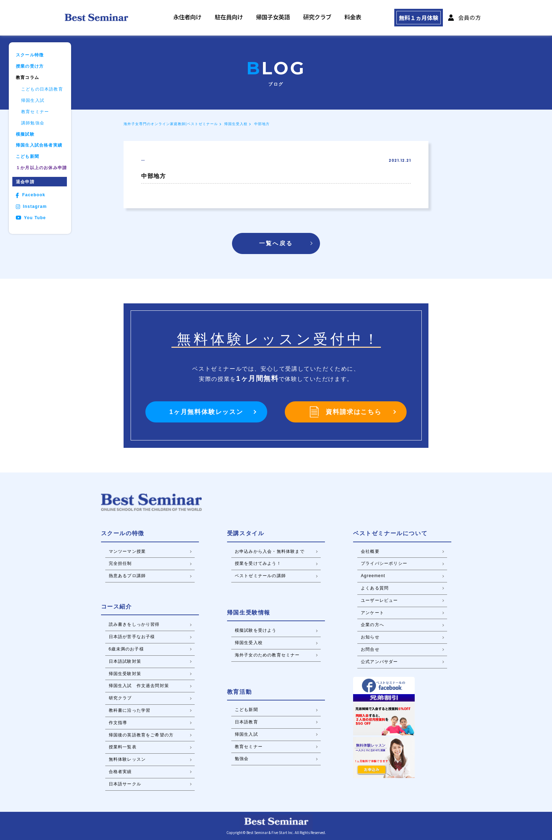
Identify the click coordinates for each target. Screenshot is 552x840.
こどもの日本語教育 (42, 89)
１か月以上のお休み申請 (41, 168)
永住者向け (204, 17)
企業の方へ (372, 624)
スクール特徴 (30, 55)
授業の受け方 (30, 66)
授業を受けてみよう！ (258, 563)
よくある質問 (375, 588)
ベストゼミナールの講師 (260, 575)
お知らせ (370, 637)
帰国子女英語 (280, 17)
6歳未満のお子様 (126, 649)
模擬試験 (25, 134)
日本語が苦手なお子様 (132, 636)
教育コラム (27, 77)
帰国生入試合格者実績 (39, 145)
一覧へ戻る (276, 243)
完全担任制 (120, 563)
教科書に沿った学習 (130, 710)
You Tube (31, 218)
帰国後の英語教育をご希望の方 (141, 735)
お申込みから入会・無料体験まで (270, 551)
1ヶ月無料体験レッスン (206, 411)
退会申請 (25, 181)
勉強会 (242, 758)
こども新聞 (27, 156)
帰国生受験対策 (125, 673)
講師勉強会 (32, 123)
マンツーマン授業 (127, 551)
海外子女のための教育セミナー (267, 655)
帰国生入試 (32, 100)
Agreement (373, 575)
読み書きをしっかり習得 (134, 624)
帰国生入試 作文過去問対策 (139, 685)
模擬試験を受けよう (256, 630)
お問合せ (370, 649)
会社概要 (370, 551)
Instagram (31, 206)
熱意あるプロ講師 (127, 575)
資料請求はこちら (345, 412)
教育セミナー (35, 112)
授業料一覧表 (123, 747)
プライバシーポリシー (384, 563)
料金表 (351, 17)
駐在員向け (241, 17)
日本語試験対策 (125, 661)
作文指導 (118, 722)
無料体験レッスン (127, 759)
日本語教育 (246, 721)
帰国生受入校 (235, 124)
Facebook (30, 195)
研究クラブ (320, 17)
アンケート (372, 612)
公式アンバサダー (379, 661)
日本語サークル (125, 784)
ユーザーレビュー (379, 600)
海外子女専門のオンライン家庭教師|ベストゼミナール (171, 124)
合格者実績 (120, 771)
